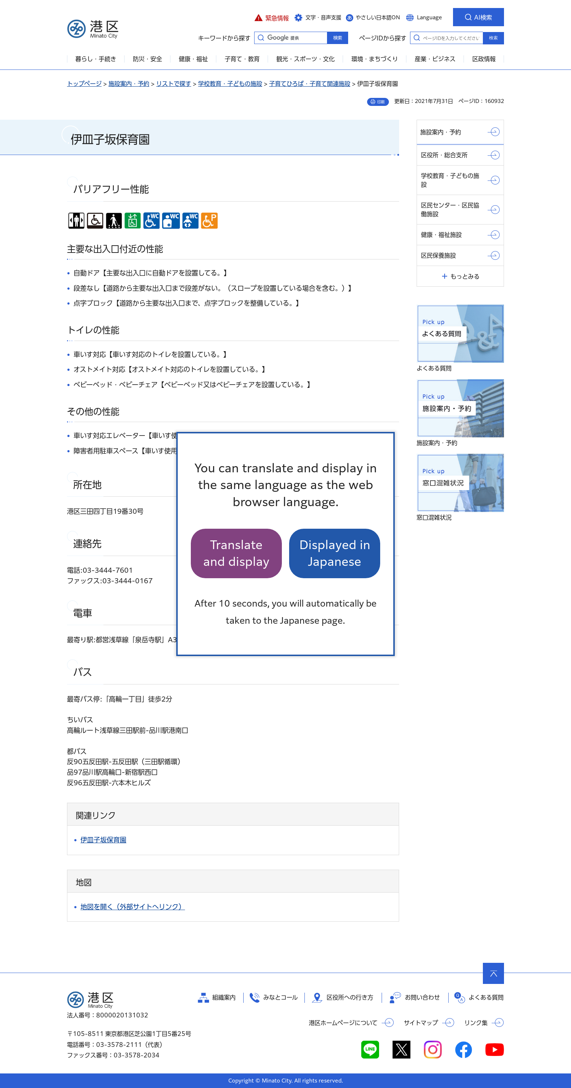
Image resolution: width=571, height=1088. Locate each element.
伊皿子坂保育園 (103, 840)
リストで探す (173, 84)
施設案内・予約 (129, 84)
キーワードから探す (260, 37)
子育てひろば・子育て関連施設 (309, 84)
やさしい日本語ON (378, 17)
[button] (271, 17)
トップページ (84, 84)
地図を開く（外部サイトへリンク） (132, 907)
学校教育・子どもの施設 (230, 84)
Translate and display (236, 553)
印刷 (381, 102)
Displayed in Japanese (334, 553)
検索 (493, 37)
